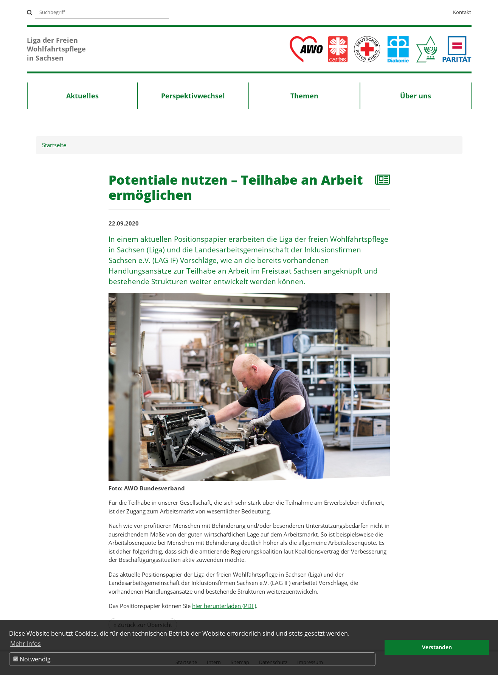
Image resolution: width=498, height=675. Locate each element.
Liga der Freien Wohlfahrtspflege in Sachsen (56, 49)
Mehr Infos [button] (25, 643)
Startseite (54, 145)
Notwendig (32, 659)
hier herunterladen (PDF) (224, 606)
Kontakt (462, 12)
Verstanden (437, 647)
